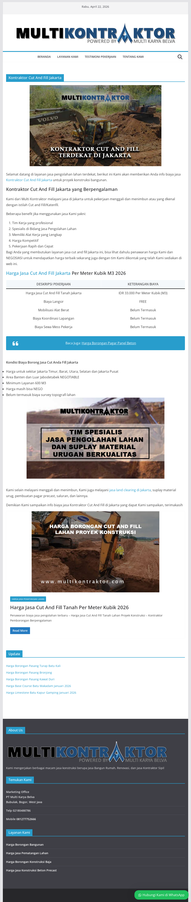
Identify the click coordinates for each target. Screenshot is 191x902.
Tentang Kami (133, 57)
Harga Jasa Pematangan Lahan (28, 599)
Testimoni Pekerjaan (100, 57)
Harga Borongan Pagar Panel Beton (109, 343)
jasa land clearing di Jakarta (130, 490)
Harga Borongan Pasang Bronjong (29, 672)
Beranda (44, 57)
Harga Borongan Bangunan (25, 844)
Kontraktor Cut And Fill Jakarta (29, 180)
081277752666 (26, 819)
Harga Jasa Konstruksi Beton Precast (31, 870)
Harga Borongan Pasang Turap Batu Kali (33, 666)
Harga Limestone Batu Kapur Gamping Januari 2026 (41, 692)
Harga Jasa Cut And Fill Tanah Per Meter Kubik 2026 (69, 607)
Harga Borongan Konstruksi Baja (28, 862)
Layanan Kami (67, 57)
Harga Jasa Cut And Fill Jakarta (38, 273)
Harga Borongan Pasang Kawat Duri (30, 679)
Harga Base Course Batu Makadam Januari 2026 (38, 686)
